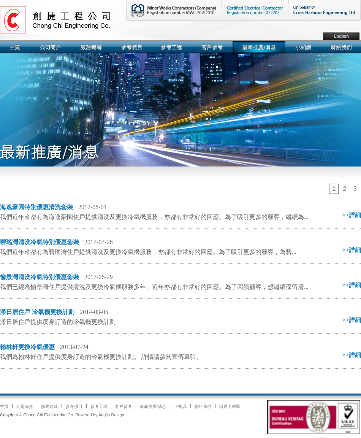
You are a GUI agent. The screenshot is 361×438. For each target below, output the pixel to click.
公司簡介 (24, 406)
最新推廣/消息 (153, 406)
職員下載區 (229, 406)
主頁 (4, 406)
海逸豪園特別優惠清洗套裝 (36, 207)
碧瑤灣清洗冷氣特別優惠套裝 (39, 242)
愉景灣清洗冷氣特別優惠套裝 (39, 277)
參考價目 (74, 406)
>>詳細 (351, 215)
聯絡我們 (203, 406)
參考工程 (98, 406)
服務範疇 (49, 406)
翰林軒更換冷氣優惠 (27, 347)
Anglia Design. (111, 415)
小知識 (180, 406)
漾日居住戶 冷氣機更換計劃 (37, 312)
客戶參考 (123, 406)
